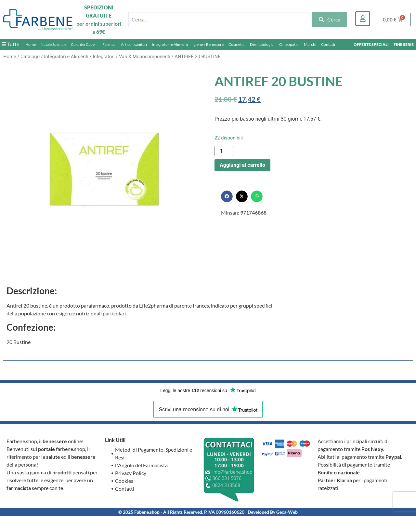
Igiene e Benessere (208, 44)
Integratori (103, 57)
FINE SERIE (404, 44)
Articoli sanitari (134, 44)
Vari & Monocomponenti (144, 57)
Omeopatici (289, 44)
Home (30, 44)
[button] (227, 196)
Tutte (10, 44)
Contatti (328, 44)
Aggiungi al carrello (242, 165)
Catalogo (30, 57)
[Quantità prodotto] (223, 151)
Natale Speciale (53, 44)
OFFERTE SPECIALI (371, 44)
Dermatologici (262, 44)
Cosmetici (236, 44)
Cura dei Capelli (84, 44)
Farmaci (109, 44)
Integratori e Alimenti (170, 44)
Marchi (310, 44)
